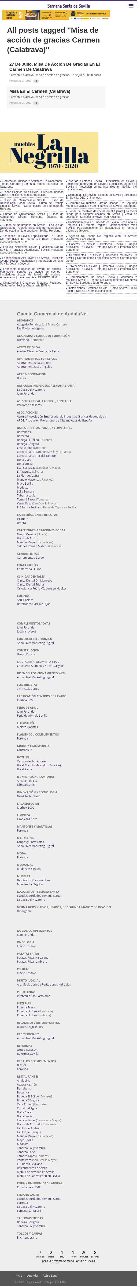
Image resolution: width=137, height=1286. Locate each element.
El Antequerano (27, 1238)
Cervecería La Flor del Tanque (36, 456)
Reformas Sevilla (28, 1054)
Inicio (18, 1276)
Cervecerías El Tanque (31, 452)
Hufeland (23, 340)
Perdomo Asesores (29, 405)
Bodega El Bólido (28, 440)
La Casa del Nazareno (31, 390)
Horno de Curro (27, 538)
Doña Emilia (25, 464)
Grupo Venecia (26, 534)
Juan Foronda (26, 394)
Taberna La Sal (26, 495)
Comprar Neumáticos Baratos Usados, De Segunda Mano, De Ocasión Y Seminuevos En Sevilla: (101, 204)
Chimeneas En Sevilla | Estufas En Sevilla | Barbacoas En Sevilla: (101, 196)
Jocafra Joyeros (27, 631)
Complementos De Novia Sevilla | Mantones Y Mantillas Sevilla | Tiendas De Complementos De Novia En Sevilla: (101, 279)
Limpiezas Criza (27, 819)
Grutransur (24, 750)
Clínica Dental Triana (30, 584)
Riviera (21, 523)
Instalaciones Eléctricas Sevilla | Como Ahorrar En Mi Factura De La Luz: (101, 289)
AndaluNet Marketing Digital (35, 643)
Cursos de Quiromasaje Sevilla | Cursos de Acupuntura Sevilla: (31, 215)
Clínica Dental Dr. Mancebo (34, 580)
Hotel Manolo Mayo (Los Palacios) (39, 765)
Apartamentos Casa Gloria (34, 363)
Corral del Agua (27, 1108)
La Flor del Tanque (29, 1132)
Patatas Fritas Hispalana (32, 958)
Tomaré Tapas (26, 499)
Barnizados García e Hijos (33, 604)
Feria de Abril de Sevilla (32, 716)
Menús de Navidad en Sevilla (36, 1172)
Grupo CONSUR (27, 1050)
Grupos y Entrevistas (30, 842)
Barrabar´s (24, 432)
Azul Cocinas (25, 600)
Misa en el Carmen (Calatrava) (39, 91)
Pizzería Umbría (27, 1015)
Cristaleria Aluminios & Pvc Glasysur (40, 666)
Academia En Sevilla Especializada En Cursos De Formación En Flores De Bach (31, 237)
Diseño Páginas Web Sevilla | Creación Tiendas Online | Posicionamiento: (31, 193)
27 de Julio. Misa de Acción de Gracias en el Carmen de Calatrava (54, 67)
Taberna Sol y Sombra (31, 1148)
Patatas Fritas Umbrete (32, 962)
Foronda (22, 738)
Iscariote (22, 519)
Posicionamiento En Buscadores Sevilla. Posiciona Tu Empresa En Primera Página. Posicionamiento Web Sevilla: (101, 225)
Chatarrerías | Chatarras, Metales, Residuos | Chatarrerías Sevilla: (31, 284)
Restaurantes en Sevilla (32, 1168)
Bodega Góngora (28, 444)
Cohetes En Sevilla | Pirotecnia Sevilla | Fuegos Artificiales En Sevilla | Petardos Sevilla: (101, 246)
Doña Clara (24, 460)
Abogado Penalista (29, 324)
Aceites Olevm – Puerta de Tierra (38, 351)
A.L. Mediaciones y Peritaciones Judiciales (44, 984)
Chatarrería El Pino (29, 569)
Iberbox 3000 (25, 700)
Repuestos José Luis (30, 1027)
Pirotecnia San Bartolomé (33, 996)
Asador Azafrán (27, 1084)
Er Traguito (24, 472)
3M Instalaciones (28, 689)
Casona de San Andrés (31, 761)
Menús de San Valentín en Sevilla (38, 1176)
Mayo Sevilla (25, 484)
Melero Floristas (27, 727)
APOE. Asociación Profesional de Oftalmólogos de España (54, 420)
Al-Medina (23, 1080)
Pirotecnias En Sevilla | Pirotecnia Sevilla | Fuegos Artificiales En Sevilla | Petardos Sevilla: (101, 267)
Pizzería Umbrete (28, 1011)
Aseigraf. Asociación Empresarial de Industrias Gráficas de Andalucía (61, 416)
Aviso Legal (50, 1276)
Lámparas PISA (27, 785)
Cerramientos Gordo (30, 558)
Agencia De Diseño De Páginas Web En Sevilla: (101, 236)
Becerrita (23, 436)
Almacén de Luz (27, 781)
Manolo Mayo (26, 480)
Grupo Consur (26, 654)
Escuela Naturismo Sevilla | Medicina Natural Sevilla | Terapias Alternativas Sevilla (31, 248)
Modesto (23, 487)
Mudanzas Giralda (29, 869)
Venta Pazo (24, 503)
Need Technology (28, 796)
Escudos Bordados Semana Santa (39, 896)
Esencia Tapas (26, 468)
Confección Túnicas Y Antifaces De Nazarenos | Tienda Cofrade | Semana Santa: (31, 182)
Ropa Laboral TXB (28, 1187)
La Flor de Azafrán (29, 476)
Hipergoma (24, 911)
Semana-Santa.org (29, 1211)
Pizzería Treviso (27, 1007)
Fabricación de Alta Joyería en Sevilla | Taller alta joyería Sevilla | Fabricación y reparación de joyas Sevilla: (31, 260)
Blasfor (21, 378)
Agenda (32, 1276)
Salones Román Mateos (32, 546)
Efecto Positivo (26, 946)
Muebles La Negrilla (30, 884)
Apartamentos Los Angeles (34, 367)
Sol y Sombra (25, 491)
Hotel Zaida (24, 769)
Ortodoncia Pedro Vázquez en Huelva (41, 588)
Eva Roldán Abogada (30, 328)
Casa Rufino (25, 448)
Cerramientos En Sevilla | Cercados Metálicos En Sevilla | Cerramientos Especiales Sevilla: (101, 257)
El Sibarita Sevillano (29, 507)
